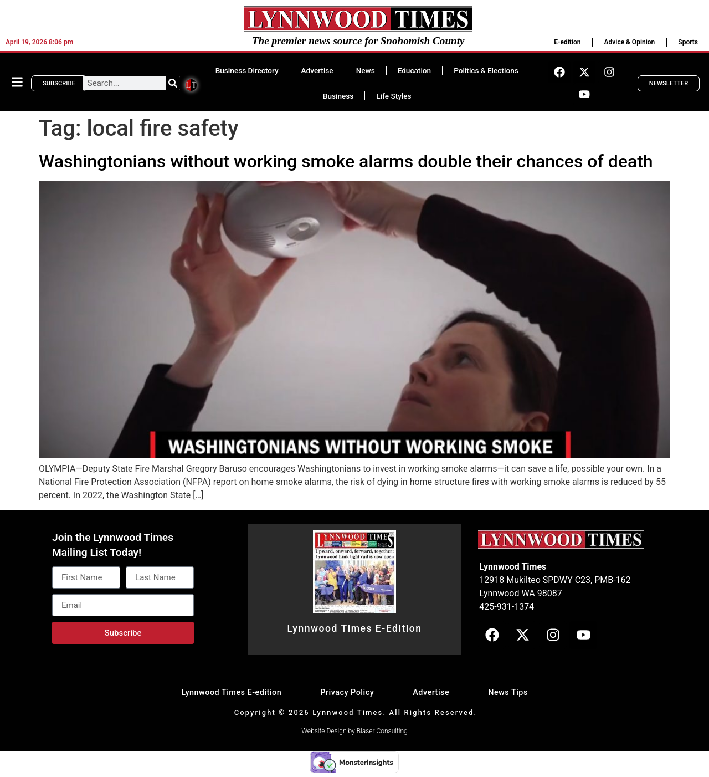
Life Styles (393, 95)
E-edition (567, 42)
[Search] (173, 83)
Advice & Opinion (629, 42)
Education (414, 70)
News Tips (508, 692)
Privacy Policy (347, 692)
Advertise (317, 70)
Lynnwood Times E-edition (231, 692)
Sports (688, 42)
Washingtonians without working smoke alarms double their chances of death (346, 161)
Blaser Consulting (382, 731)
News (365, 70)
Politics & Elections (486, 70)
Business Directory (247, 70)
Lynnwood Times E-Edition (354, 628)
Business (338, 95)
